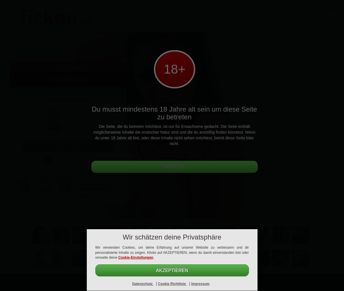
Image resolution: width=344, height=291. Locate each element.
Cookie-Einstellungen (135, 258)
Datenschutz (143, 284)
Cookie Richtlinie (172, 284)
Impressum (200, 284)
